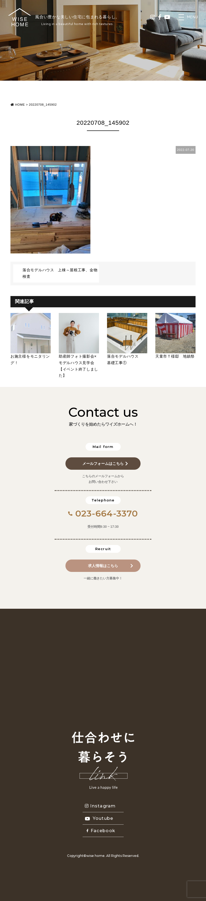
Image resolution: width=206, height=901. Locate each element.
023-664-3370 (103, 513)
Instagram (100, 806)
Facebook (101, 830)
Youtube (99, 818)
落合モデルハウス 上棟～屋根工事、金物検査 (60, 273)
